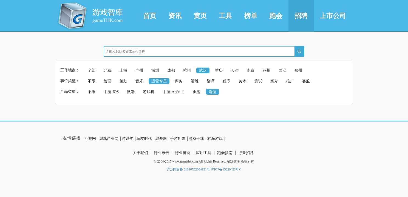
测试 (258, 81)
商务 (179, 81)
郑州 (298, 70)
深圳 (155, 70)
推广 (290, 81)
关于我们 (140, 153)
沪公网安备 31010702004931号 (188, 169)
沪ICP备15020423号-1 (226, 169)
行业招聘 (246, 153)
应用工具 (203, 153)
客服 (306, 81)
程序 (226, 81)
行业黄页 (182, 153)
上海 (123, 70)
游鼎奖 (127, 139)
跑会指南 (225, 153)
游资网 (161, 139)
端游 (212, 92)
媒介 (274, 81)
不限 (91, 81)
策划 (123, 81)
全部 (91, 70)
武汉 (203, 70)
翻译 (210, 81)
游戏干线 (196, 139)
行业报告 (161, 153)
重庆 (219, 70)
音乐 (139, 81)
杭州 (187, 70)
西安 (282, 70)
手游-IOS (111, 92)
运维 (195, 81)
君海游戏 (215, 139)
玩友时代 (144, 139)
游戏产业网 (108, 139)
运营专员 (159, 81)
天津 (235, 70)
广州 (139, 70)
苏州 (266, 70)
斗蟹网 (90, 139)
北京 (107, 70)
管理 (107, 81)
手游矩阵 (177, 139)
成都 (171, 70)
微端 (131, 92)
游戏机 (148, 92)
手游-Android (173, 92)
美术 (242, 81)
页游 (196, 92)
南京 (250, 70)
